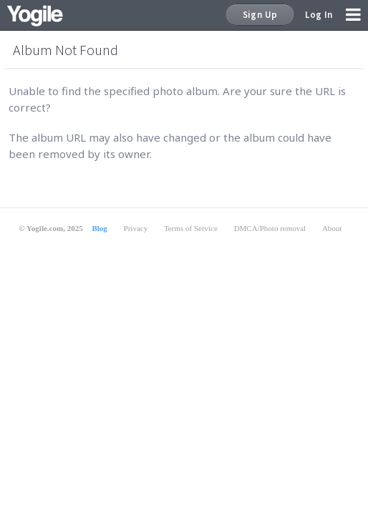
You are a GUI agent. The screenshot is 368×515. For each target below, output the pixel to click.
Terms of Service (191, 228)
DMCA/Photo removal (270, 228)
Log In (318, 15)
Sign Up (260, 15)
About (332, 228)
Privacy (136, 228)
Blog (99, 228)
